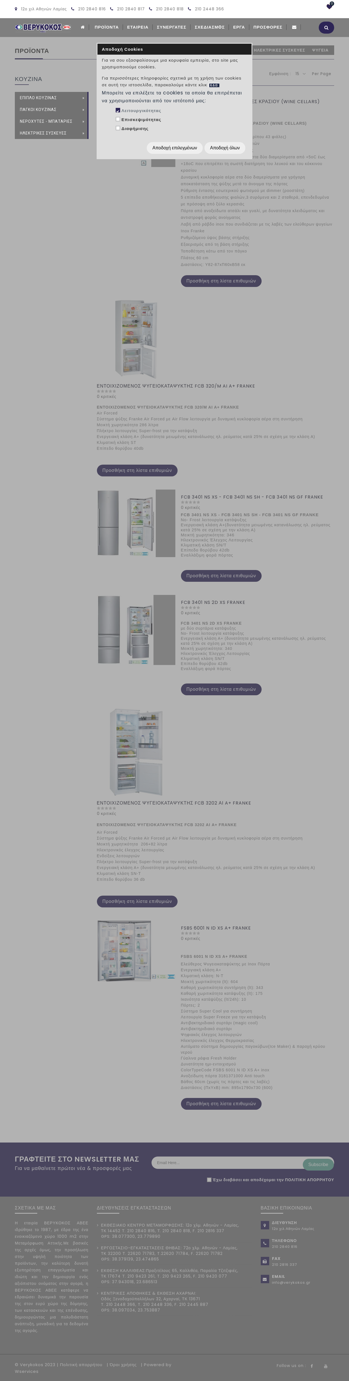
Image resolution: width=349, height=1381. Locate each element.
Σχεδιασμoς (210, 27)
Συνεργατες (171, 27)
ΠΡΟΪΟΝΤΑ (107, 27)
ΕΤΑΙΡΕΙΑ (137, 27)
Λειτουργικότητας (141, 110)
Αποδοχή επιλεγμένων (174, 147)
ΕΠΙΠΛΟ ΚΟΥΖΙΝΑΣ (38, 97)
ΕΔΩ (214, 85)
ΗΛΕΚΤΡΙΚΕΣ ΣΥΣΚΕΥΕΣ (43, 132)
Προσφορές (268, 27)
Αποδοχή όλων (225, 147)
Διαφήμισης (134, 128)
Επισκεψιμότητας (141, 119)
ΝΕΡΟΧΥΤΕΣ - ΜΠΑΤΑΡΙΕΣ (46, 120)
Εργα (239, 27)
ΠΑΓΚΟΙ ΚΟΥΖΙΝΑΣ (38, 108)
